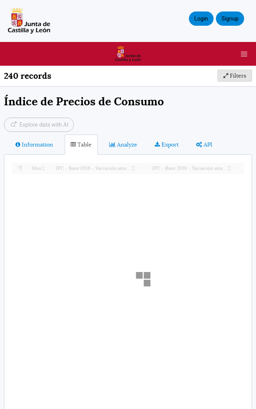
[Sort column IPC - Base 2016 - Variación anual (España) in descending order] (229, 168)
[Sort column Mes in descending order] (43, 168)
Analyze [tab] (123, 144)
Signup (230, 18)
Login (201, 18)
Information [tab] (34, 144)
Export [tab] (167, 144)
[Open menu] (244, 54)
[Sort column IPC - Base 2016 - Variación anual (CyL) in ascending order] (133, 166)
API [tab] (204, 144)
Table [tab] (81, 144)
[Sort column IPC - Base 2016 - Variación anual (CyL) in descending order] (133, 168)
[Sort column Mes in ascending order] (43, 166)
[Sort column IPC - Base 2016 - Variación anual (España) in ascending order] (229, 166)
